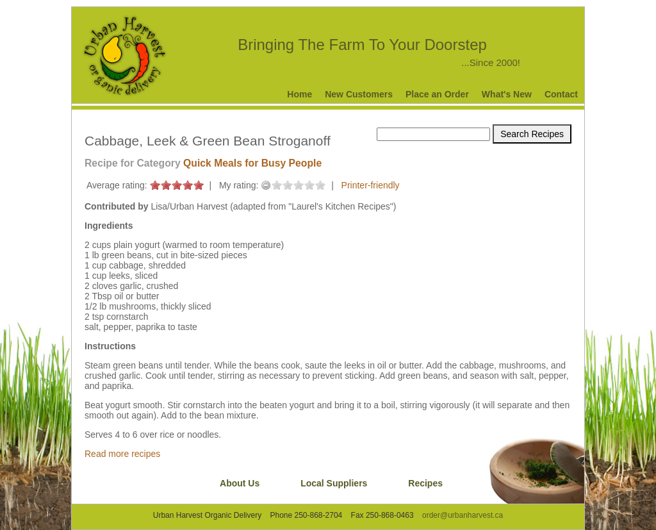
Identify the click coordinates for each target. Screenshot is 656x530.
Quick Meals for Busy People (252, 163)
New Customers (359, 94)
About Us (239, 483)
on (155, 185)
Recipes (425, 483)
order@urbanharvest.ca (462, 515)
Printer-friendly (370, 185)
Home (299, 94)
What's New (507, 94)
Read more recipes (122, 454)
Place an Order (437, 94)
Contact (561, 94)
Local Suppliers (333, 483)
